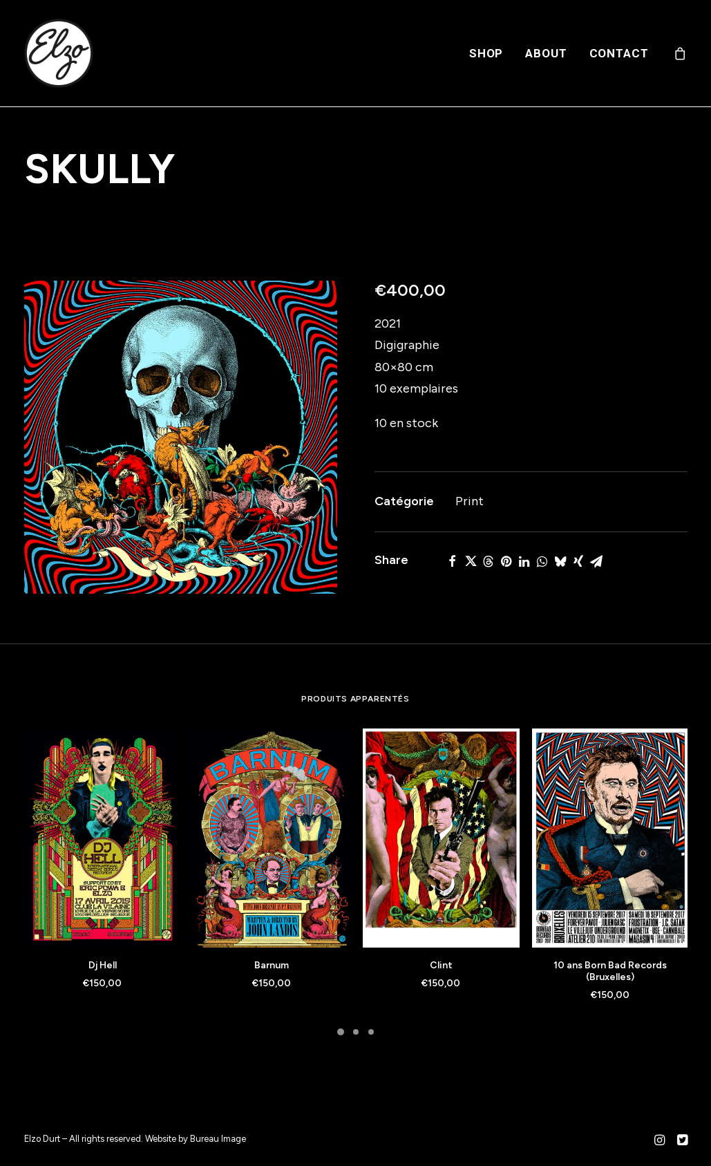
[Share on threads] (488, 561)
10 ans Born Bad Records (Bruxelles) (610, 971)
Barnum (271, 965)
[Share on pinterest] (506, 561)
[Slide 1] (340, 1031)
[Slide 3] (371, 1031)
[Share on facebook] (452, 561)
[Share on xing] (578, 561)
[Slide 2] (355, 1031)
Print (469, 501)
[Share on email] (596, 561)
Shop (486, 53)
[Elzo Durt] (58, 53)
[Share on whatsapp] (542, 561)
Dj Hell (102, 965)
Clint (441, 965)
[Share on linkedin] (524, 561)
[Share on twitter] (470, 561)
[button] (180, 437)
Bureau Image (218, 1139)
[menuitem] (486, 53)
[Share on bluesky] (560, 561)
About (546, 53)
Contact (619, 53)
